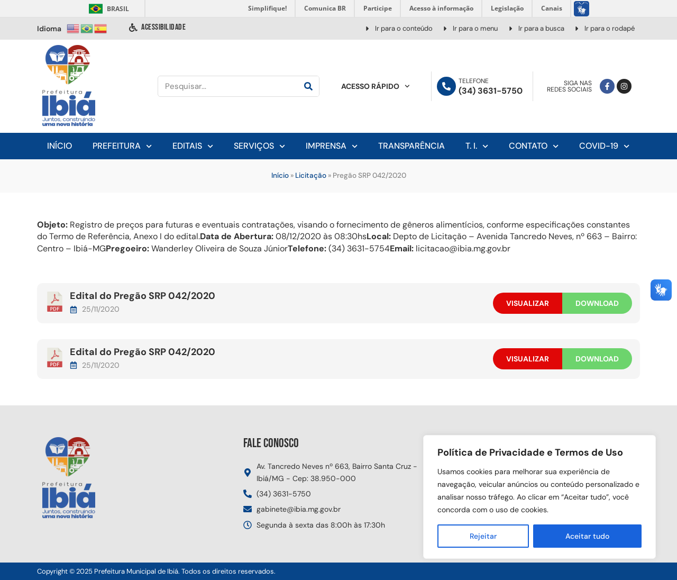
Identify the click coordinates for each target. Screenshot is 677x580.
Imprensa (332, 146)
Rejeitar (483, 536)
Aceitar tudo (587, 536)
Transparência (411, 145)
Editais (192, 146)
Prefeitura (122, 146)
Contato (534, 146)
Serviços (259, 146)
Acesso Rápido (375, 86)
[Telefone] (446, 86)
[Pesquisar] (308, 86)
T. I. (476, 146)
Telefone (474, 81)
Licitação (310, 175)
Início (59, 145)
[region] (539, 497)
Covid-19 (604, 146)
